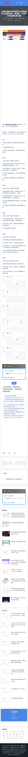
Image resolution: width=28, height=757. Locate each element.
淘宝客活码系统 (18, 389)
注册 (11, 377)
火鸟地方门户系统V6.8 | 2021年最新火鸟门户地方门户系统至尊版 (18, 624)
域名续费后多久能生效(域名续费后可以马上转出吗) (20, 464)
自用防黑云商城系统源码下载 (18, 541)
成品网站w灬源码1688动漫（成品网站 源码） (17, 642)
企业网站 (14, 731)
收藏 (14, 383)
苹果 (3, 731)
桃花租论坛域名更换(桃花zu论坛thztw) (18, 680)
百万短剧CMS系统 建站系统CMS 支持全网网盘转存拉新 (18, 589)
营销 (14, 733)
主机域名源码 (21, 18)
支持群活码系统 (16, 386)
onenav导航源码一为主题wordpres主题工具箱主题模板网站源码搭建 (18, 562)
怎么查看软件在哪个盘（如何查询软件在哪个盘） (18, 652)
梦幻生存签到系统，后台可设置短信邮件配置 (18, 598)
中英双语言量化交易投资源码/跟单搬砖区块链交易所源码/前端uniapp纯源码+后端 (18, 515)
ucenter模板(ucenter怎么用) (18, 688)
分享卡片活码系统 (7, 386)
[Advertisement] (14, 81)
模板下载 (22, 731)
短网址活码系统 (6, 391)
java (4, 733)
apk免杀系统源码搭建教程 (17, 522)
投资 (7, 733)
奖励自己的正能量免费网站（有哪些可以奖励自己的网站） (17, 671)
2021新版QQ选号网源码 (17, 698)
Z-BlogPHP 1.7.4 (16, 754)
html (4, 738)
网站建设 (15, 738)
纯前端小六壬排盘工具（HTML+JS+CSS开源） (17, 570)
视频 (7, 731)
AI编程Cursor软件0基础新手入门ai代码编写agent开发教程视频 (18, 580)
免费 (11, 738)
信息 (20, 733)
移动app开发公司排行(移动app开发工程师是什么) (7, 464)
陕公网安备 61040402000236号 (18, 747)
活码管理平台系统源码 (11, 124)
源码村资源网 (6, 415)
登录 (6, 377)
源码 (10, 733)
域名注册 (20, 738)
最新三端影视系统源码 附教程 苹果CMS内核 (18, 533)
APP (10, 731)
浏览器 (8, 738)
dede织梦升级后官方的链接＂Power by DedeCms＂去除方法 (18, 615)
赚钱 (17, 733)
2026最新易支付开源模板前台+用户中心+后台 (18, 551)
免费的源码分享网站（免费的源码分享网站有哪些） (18, 661)
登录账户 (11, 479)
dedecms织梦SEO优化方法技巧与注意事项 (18, 633)
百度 (23, 733)
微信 (18, 731)
